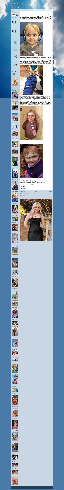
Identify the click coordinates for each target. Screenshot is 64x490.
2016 (14, 30)
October (15, 55)
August (15, 57)
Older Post (50, 191)
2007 (14, 71)
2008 (14, 70)
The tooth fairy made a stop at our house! (16, 44)
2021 (14, 24)
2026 (14, 19)
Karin (14, 12)
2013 (14, 33)
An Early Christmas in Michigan (15, 41)
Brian (13, 11)
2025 (14, 20)
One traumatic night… (15, 52)
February (15, 64)
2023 (14, 22)
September (15, 56)
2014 (14, 32)
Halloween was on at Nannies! (16, 51)
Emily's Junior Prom (23, 195)
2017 (14, 29)
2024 (14, 21)
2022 (14, 23)
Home (36, 191)
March (15, 63)
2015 (14, 31)
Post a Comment (23, 188)
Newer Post (22, 191)
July (14, 58)
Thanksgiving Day (16, 42)
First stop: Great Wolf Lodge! (16, 49)
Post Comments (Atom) (27, 193)
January (15, 65)
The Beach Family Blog (17, 4)
